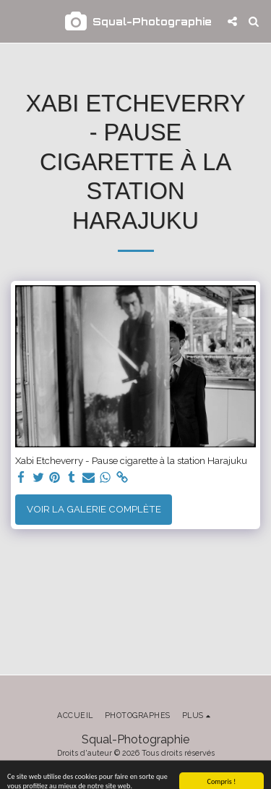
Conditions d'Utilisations (131, 768)
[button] (16, 21)
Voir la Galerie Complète (94, 509)
